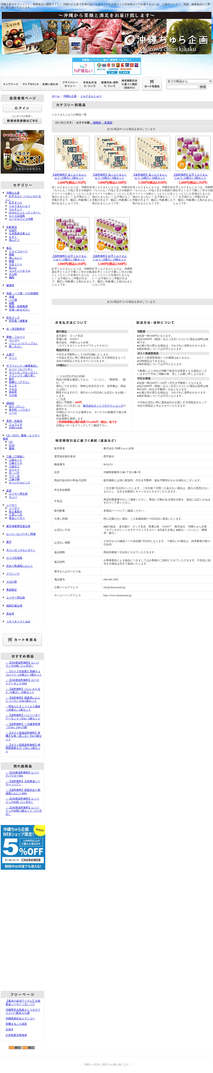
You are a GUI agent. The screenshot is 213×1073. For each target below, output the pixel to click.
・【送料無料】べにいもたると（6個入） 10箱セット (23, 690)
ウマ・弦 (14, 476)
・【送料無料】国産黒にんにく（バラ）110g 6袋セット (23, 699)
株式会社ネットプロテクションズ (103, 405)
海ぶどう (14, 239)
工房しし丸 (15, 514)
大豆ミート (15, 264)
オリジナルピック (19, 482)
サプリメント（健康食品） (22, 365)
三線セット (15, 459)
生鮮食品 (11, 227)
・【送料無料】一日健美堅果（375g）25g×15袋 (23, 725)
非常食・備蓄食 (18, 320)
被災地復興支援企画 (18, 526)
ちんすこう (15, 209)
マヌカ (13, 388)
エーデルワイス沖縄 (21, 218)
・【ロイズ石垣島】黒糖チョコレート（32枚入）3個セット (24, 673)
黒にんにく (15, 257)
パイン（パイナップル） (23, 343)
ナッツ (13, 357)
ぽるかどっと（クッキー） (25, 212)
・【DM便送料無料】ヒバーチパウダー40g (22, 774)
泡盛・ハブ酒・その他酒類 (22, 293)
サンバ (13, 497)
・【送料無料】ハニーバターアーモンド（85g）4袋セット (23, 717)
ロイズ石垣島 (17, 215)
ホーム (56, 96)
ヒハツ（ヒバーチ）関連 (21, 533)
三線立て (14, 466)
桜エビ (13, 267)
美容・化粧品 (14, 420)
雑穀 (11, 254)
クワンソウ (13, 573)
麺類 (11, 277)
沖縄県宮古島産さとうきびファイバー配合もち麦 (23, 1011)
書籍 (11, 448)
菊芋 (11, 378)
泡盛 (11, 296)
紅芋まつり (15, 202)
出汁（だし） (17, 406)
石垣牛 (13, 230)
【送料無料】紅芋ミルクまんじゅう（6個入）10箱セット (109, 257)
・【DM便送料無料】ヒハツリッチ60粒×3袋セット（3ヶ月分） (24, 811)
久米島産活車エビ (19, 233)
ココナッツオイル (19, 270)
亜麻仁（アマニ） (19, 382)
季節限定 (11, 589)
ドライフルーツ (18, 251)
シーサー (11, 505)
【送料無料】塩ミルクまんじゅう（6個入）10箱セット (149, 176)
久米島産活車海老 (16, 1035)
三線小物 (14, 479)
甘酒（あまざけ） (19, 309)
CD (11, 441)
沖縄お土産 (13, 192)
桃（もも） (15, 346)
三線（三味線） (15, 456)
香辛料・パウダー (19, 409)
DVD (12, 445)
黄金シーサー (17, 518)
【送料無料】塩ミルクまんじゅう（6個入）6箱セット (109, 176)
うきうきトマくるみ (18, 621)
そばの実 (11, 581)
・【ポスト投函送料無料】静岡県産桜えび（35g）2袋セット (23, 748)
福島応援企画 (14, 605)
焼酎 (11, 303)
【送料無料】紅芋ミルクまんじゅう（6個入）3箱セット (190, 176)
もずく (13, 236)
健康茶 (10, 285)
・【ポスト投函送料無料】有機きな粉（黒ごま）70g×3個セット (24, 736)
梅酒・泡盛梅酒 (18, 306)
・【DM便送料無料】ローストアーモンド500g (22, 681)
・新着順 (107, 122)
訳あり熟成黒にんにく (19, 565)
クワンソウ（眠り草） (22, 375)
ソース (13, 412)
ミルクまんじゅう (19, 206)
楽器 (9, 490)
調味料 (10, 403)
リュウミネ (15, 424)
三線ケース (15, 462)
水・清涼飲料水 (15, 328)
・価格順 (95, 122)
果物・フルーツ (15, 336)
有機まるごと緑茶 (16, 1023)
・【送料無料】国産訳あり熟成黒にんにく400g (23, 791)
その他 (13, 395)
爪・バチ (14, 472)
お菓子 (10, 354)
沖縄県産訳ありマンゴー (20, 1018)
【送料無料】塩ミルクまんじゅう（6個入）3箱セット (69, 176)
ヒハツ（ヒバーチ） (21, 369)
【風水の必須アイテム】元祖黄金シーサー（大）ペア (23, 1002)
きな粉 (13, 274)
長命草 (13, 391)
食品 (9, 248)
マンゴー (14, 340)
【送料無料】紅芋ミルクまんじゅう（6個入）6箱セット (69, 257)
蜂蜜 (11, 261)
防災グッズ (13, 317)
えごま (13, 385)
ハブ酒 (13, 299)
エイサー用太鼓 (18, 493)
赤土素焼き (15, 511)
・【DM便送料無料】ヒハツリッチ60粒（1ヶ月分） (22, 664)
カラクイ (14, 469)
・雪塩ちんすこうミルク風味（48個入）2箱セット (23, 708)
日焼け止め (15, 427)
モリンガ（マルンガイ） (23, 372)
